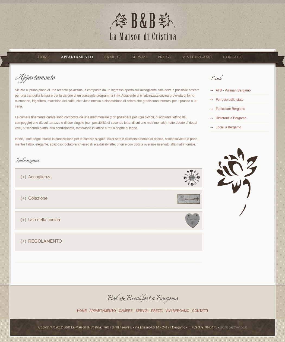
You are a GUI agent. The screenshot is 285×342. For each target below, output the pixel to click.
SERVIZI (139, 57)
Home (44, 57)
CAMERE (112, 57)
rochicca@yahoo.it (233, 327)
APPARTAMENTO (77, 57)
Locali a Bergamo (228, 127)
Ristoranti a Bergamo (231, 118)
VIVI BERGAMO (197, 57)
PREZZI (165, 57)
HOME (82, 311)
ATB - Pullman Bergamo (233, 90)
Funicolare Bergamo (230, 109)
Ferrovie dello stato (229, 100)
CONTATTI (233, 57)
